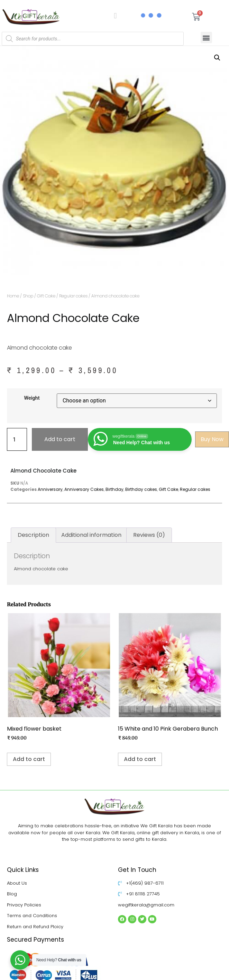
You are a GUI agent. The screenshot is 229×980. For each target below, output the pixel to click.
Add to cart (59, 439)
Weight (31, 398)
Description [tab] (33, 535)
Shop (28, 296)
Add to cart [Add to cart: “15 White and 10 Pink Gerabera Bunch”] (140, 759)
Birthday (114, 489)
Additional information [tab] (91, 535)
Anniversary (50, 489)
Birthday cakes (141, 489)
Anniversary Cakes (84, 489)
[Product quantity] (17, 439)
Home (13, 296)
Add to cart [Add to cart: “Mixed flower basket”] (29, 759)
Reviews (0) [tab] (149, 535)
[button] (206, 37)
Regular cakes (73, 296)
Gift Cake (46, 296)
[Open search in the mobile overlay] (93, 39)
